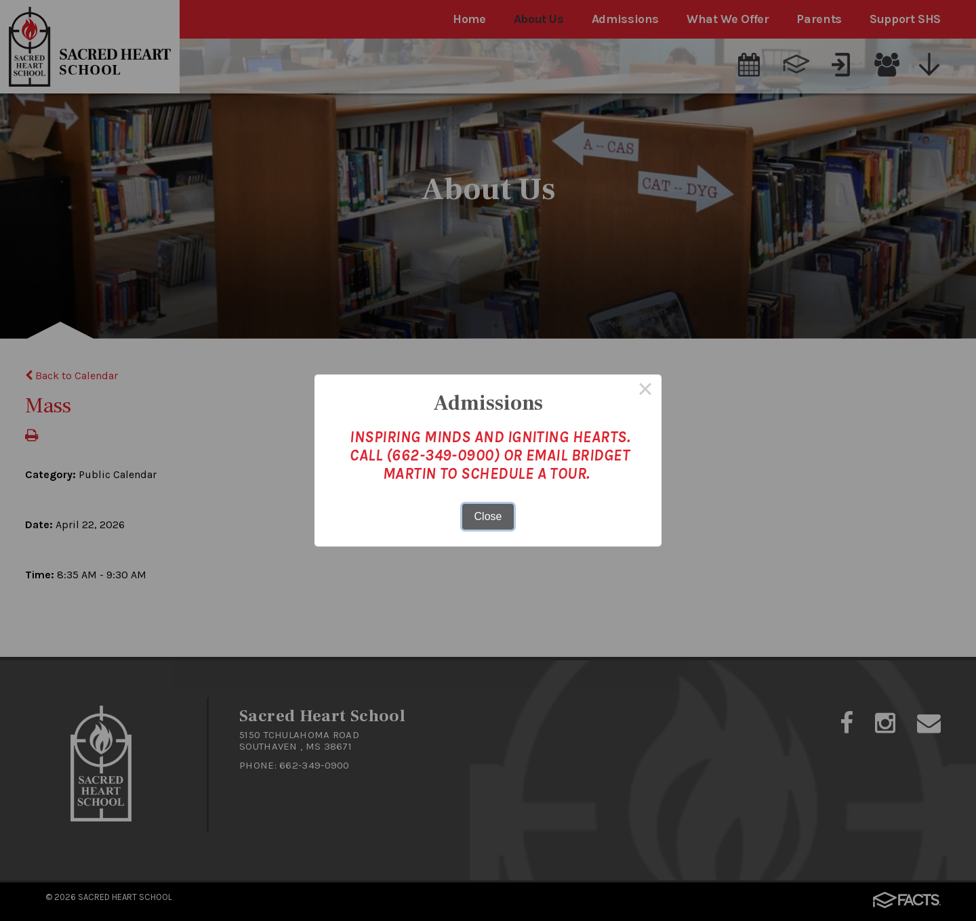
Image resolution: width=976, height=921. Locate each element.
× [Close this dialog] (645, 390)
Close (488, 516)
